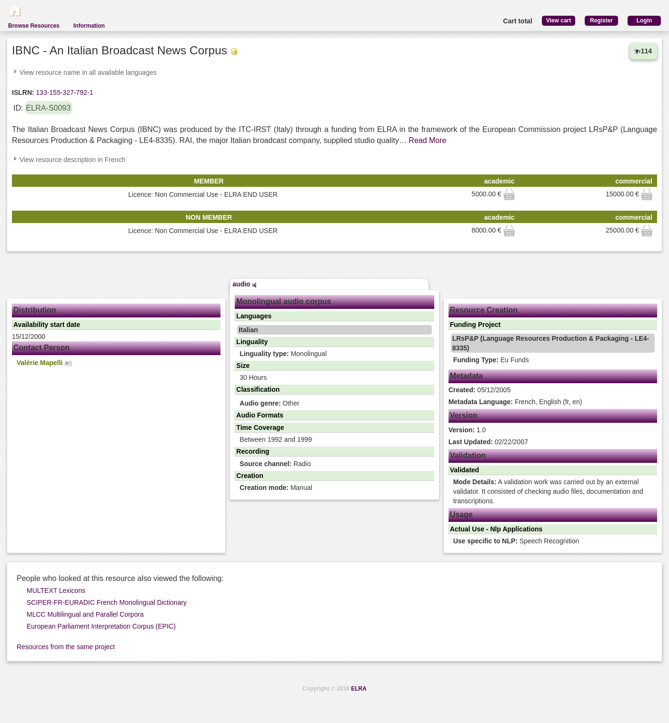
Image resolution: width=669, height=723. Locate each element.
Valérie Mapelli (44, 363)
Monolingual (283, 353)
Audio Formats (259, 415)
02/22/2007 (488, 442)
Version (464, 415)
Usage (461, 514)
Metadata (466, 376)
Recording (252, 451)
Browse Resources (34, 25)
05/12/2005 (480, 390)
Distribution (34, 310)
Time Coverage (260, 427)
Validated (464, 470)
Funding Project (475, 324)
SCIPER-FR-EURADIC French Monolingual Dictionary (107, 602)
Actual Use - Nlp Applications (496, 529)
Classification (258, 389)
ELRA (359, 688)
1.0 (467, 430)
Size (243, 365)
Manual (276, 487)
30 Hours (253, 377)
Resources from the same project (66, 647)
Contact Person (41, 348)
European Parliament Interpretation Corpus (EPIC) (101, 626)
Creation (249, 475)
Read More (427, 140)
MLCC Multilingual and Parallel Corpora (85, 614)
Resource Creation (484, 310)
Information (89, 25)
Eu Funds (491, 360)
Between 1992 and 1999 (276, 439)
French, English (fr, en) (515, 402)
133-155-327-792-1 (63, 92)
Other (269, 403)
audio (244, 284)
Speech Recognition (516, 541)
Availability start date (46, 324)
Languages (253, 316)
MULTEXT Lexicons (56, 590)
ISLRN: (23, 92)
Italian (248, 330)
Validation (468, 455)
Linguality (252, 342)
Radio (275, 464)
